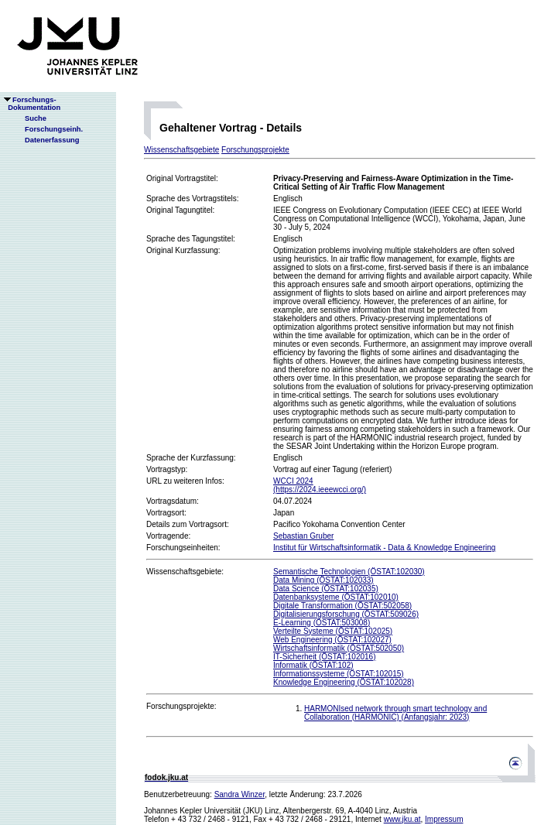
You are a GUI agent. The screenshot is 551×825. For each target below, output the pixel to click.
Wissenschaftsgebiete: (185, 571)
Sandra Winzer (239, 794)
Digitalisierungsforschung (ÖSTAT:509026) (346, 614)
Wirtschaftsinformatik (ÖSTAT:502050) (338, 648)
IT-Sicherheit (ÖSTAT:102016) (324, 656)
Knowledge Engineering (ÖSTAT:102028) (343, 682)
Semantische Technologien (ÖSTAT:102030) (349, 571)
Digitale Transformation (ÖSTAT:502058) (342, 605)
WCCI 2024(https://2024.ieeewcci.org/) (319, 485)
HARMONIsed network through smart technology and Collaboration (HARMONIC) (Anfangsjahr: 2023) (395, 712)
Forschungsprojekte (255, 149)
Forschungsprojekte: (181, 706)
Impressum (444, 819)
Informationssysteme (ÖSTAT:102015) (338, 673)
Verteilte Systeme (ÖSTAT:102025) (332, 631)
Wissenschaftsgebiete (181, 149)
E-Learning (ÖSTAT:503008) (321, 622)
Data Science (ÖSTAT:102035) (325, 588)
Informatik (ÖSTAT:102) (313, 665)
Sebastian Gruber (303, 536)
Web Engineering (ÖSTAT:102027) (332, 639)
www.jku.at (402, 819)
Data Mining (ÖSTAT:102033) (323, 580)
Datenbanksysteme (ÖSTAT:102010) (336, 597)
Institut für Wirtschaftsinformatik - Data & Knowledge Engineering (384, 547)
